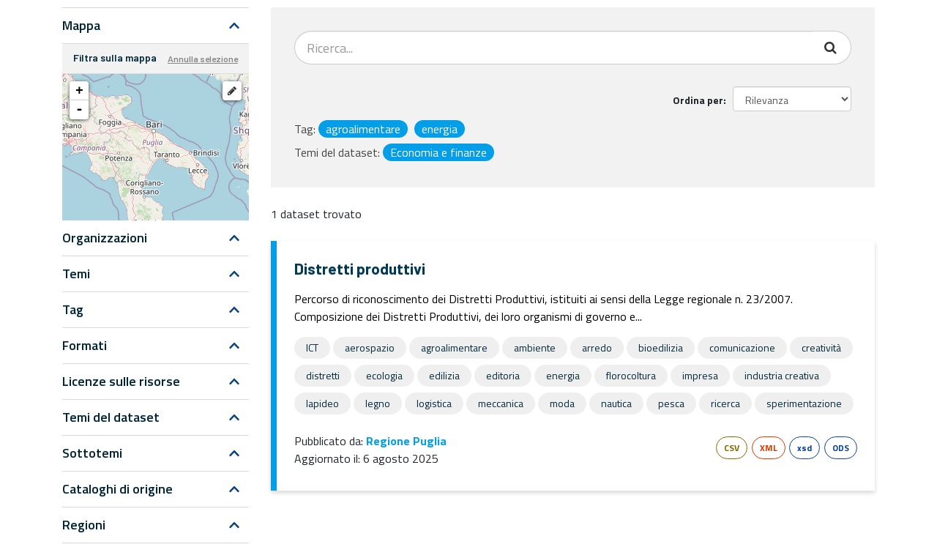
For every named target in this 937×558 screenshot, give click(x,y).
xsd (804, 448)
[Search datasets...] (553, 47)
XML (768, 448)
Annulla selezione (203, 58)
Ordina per (698, 100)
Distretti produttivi (359, 268)
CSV (731, 448)
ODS (840, 448)
